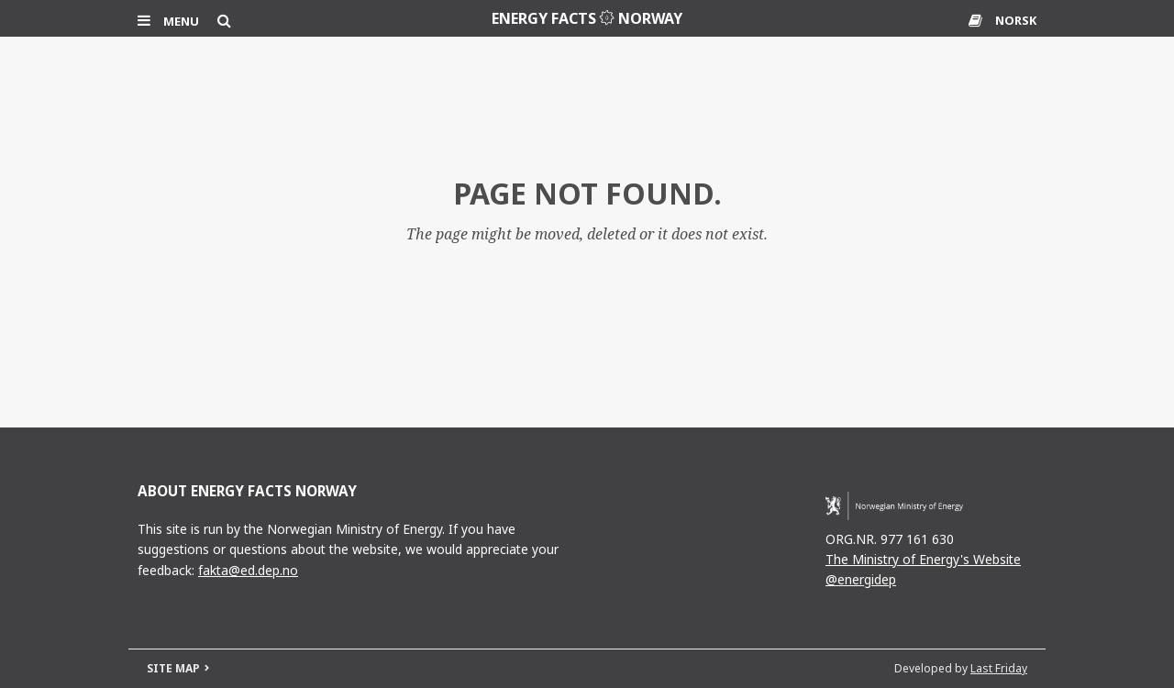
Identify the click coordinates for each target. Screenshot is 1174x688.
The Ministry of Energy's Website (923, 559)
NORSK (1015, 20)
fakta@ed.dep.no (248, 570)
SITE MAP (173, 668)
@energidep (860, 579)
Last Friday (998, 668)
